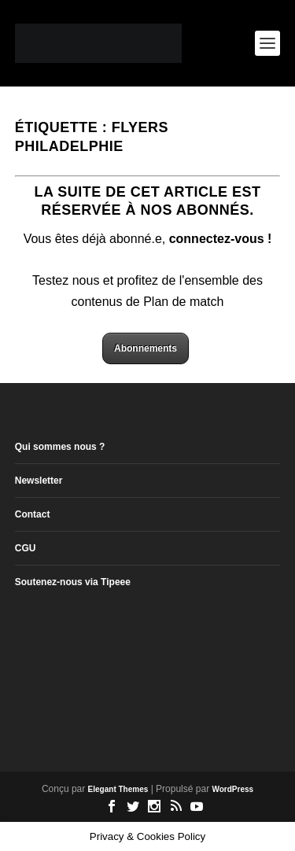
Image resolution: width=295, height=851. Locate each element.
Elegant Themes (118, 789)
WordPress (232, 789)
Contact (32, 514)
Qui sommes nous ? (60, 446)
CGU (25, 548)
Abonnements (145, 348)
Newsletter (39, 480)
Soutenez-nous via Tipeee (73, 582)
